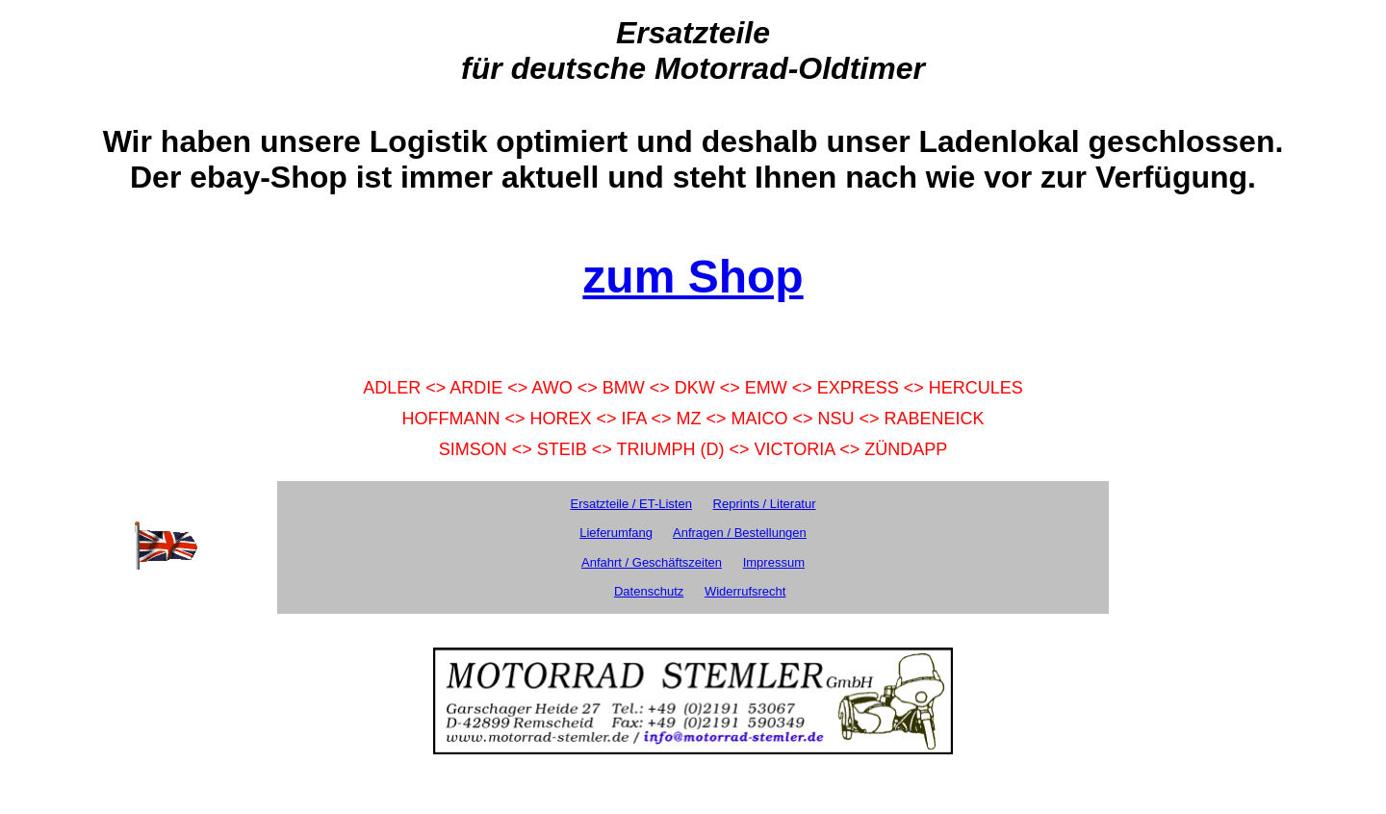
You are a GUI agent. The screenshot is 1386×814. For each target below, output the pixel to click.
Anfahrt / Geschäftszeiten (651, 562)
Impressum (774, 562)
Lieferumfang (616, 532)
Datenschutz (648, 591)
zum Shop (692, 276)
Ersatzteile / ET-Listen (630, 503)
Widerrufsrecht (745, 591)
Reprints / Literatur (764, 503)
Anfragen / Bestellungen (740, 532)
